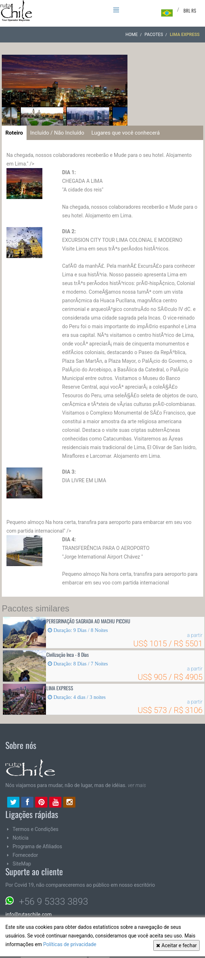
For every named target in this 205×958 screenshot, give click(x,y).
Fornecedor (25, 855)
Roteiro (14, 133)
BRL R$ (189, 10)
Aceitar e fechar (176, 945)
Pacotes (153, 34)
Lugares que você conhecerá (125, 133)
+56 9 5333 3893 (53, 901)
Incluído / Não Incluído (57, 133)
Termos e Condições (36, 829)
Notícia (20, 838)
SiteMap (22, 864)
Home (131, 34)
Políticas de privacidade (69, 944)
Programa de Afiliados (37, 846)
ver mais (137, 785)
